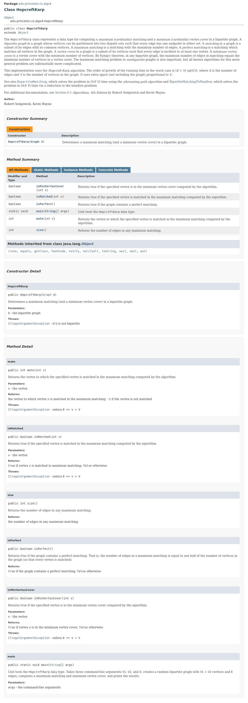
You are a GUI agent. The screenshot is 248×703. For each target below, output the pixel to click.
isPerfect (44, 204)
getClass (41, 251)
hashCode (58, 251)
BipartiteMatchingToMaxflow (190, 81)
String (50, 211)
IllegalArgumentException (29, 323)
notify (74, 251)
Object (9, 17)
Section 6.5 (63, 92)
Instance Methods (78, 170)
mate (39, 218)
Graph (35, 141)
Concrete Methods (113, 170)
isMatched (44, 196)
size (39, 230)
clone (12, 251)
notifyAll (90, 251)
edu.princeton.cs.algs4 (35, 3)
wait (122, 251)
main (39, 211)
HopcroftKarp (18, 141)
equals (25, 251)
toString (109, 251)
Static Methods (46, 170)
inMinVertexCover (50, 186)
